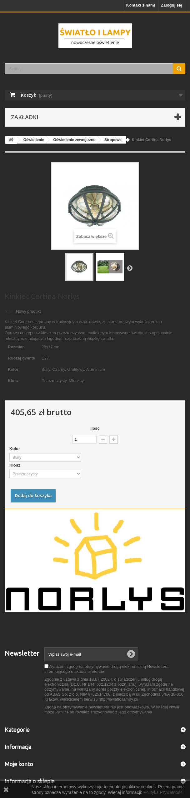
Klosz (15, 465)
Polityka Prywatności (163, 792)
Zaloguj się (171, 5)
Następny (130, 268)
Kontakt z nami (140, 5)
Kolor (15, 448)
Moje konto (19, 764)
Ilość (95, 428)
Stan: (10, 311)
